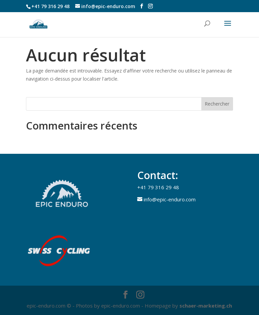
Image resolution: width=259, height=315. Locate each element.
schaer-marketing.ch (205, 305)
